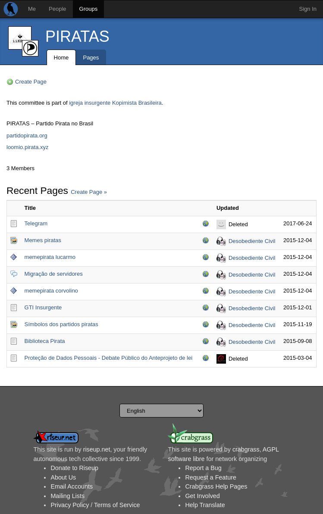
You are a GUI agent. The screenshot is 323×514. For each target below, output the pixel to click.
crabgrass (246, 449)
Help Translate (205, 505)
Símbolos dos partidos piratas (61, 324)
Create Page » (89, 192)
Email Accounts (71, 486)
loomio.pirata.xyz (27, 147)
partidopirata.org (26, 135)
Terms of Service (117, 505)
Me (32, 9)
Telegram (36, 223)
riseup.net (96, 449)
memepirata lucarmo (50, 257)
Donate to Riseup (74, 467)
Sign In (308, 9)
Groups (88, 9)
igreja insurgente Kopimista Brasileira (115, 103)
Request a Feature (210, 477)
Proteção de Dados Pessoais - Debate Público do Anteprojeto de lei (109, 358)
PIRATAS (77, 36)
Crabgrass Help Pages (216, 486)
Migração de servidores (54, 274)
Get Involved (202, 495)
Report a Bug (203, 467)
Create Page (31, 81)
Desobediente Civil (252, 241)
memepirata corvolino (51, 290)
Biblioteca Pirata (45, 341)
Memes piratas (43, 240)
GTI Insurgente (43, 307)
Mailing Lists (67, 495)
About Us (63, 477)
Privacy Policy (69, 505)
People (57, 9)
